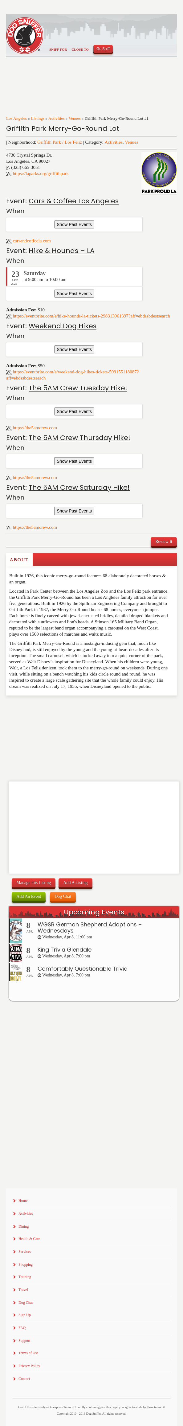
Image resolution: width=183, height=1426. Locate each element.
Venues (75, 118)
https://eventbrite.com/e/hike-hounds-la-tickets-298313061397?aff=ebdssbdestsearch (91, 316)
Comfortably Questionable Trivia (83, 968)
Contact (24, 1379)
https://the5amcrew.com (35, 427)
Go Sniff (103, 49)
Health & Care (29, 1239)
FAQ (22, 1328)
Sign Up (24, 1315)
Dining (23, 1226)
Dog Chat (63, 896)
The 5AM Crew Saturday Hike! (79, 487)
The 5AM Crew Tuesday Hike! (78, 388)
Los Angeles (16, 118)
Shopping (25, 1264)
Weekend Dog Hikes (62, 326)
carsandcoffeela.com (32, 240)
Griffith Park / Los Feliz (59, 142)
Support (24, 1340)
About (19, 559)
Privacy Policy (29, 1366)
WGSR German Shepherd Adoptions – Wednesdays (90, 927)
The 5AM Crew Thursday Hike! (79, 437)
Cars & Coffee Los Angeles (74, 201)
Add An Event (28, 896)
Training (24, 1277)
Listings (38, 118)
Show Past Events (74, 224)
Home (22, 1200)
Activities (56, 118)
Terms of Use (28, 1353)
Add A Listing (75, 882)
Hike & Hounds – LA (62, 250)
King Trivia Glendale (65, 949)
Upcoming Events (94, 912)
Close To (80, 49)
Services (24, 1251)
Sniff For (58, 49)
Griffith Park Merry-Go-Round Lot (62, 128)
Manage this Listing (33, 882)
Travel (23, 1290)
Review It (163, 541)
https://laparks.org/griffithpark (41, 173)
